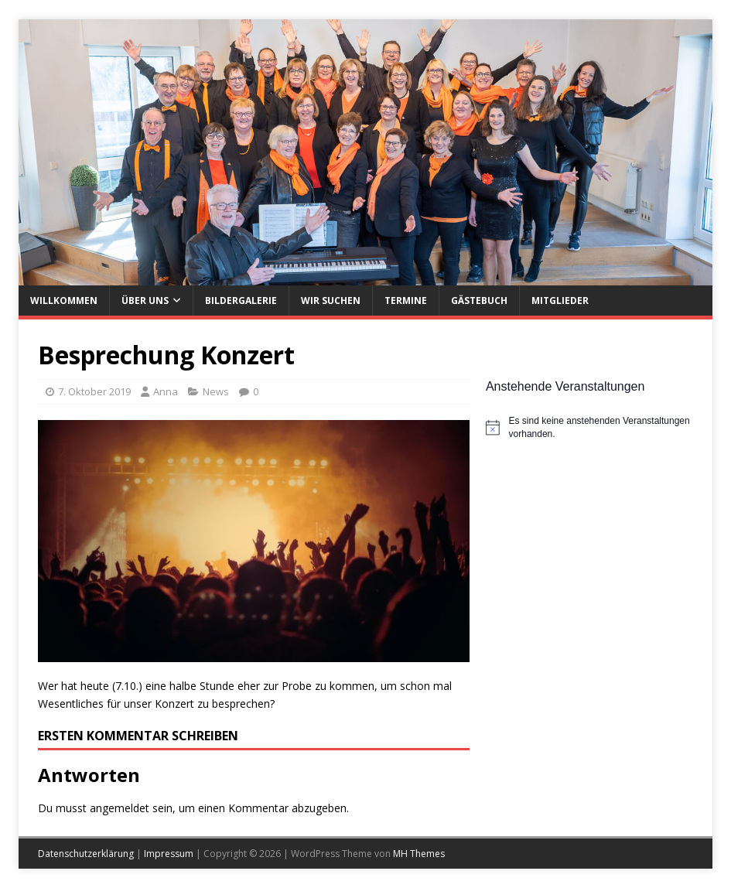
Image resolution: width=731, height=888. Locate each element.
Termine (405, 300)
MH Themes (419, 853)
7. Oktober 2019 (94, 391)
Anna (165, 391)
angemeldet (119, 808)
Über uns (145, 300)
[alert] (589, 427)
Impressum (168, 853)
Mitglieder (560, 300)
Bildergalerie (241, 300)
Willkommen (63, 300)
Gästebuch (479, 300)
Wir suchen (330, 300)
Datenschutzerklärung (86, 853)
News (216, 391)
